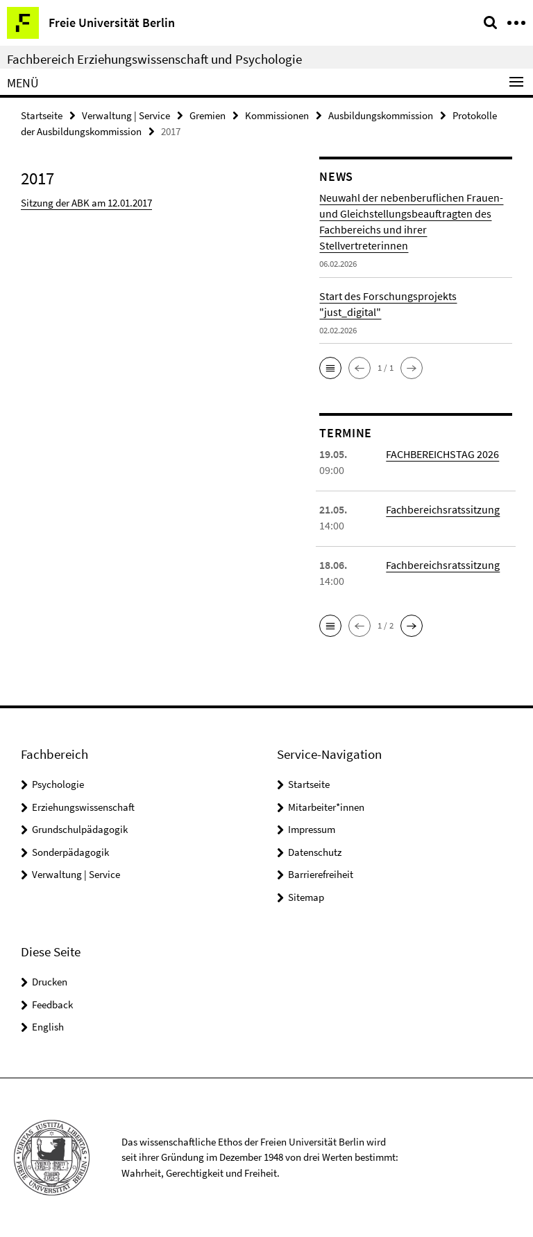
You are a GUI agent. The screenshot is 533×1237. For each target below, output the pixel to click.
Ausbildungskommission (380, 115)
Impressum (311, 829)
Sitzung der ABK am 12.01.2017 (86, 202)
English (48, 1026)
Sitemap (306, 897)
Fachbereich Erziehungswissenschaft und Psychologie (154, 59)
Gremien (207, 115)
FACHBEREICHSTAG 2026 (442, 454)
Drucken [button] (49, 981)
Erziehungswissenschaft (83, 807)
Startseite (41, 115)
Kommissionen (277, 115)
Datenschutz (314, 852)
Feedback (52, 1004)
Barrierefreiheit (320, 874)
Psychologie (58, 784)
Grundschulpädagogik (80, 829)
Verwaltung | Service (126, 115)
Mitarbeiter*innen (326, 807)
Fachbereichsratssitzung (443, 509)
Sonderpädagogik (70, 852)
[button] (330, 368)
